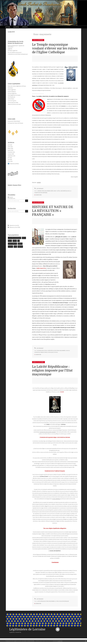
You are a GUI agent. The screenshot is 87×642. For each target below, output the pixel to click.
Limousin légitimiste (12, 93)
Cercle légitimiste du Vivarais (14, 95)
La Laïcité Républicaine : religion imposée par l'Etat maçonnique (52, 370)
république (43, 601)
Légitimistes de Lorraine (27, 629)
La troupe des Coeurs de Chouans (15, 123)
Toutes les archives (14, 163)
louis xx (23, 238)
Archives (16, 27)
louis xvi (68, 350)
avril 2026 (10, 145)
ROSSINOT (63, 106)
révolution (44, 350)
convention (37, 352)
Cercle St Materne (12, 91)
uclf (18, 240)
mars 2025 (10, 161)
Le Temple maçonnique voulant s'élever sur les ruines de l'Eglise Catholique (55, 48)
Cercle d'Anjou (11, 98)
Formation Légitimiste (12, 50)
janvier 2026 (10, 150)
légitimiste (20, 246)
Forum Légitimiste (12, 89)
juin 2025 (10, 157)
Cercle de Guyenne (12, 100)
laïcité (38, 601)
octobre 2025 (11, 154)
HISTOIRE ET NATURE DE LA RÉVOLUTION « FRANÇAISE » (52, 210)
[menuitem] (8, 27)
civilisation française (64, 601)
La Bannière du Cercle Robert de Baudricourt (18, 54)
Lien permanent (38, 188)
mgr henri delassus (65, 190)
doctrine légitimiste (12, 243)
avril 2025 (10, 159)
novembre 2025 (11, 152)
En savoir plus (59, 640)
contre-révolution (51, 350)
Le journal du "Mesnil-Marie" (14, 121)
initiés (52, 190)
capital (58, 190)
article (39, 182)
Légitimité (10, 48)
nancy (15, 246)
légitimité (20, 243)
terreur (42, 352)
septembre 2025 (11, 155)
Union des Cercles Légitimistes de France (17, 86)
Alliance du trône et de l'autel (14, 104)
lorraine (14, 240)
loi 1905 (57, 601)
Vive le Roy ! (10, 88)
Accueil (7, 27)
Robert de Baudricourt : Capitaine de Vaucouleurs (16, 46)
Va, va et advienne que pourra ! (14, 52)
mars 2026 (10, 146)
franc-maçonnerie (46, 190)
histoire (10, 240)
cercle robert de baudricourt (14, 238)
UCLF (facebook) (11, 97)
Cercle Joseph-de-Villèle (13, 102)
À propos (25, 27)
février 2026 (10, 148)
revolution (10, 246)
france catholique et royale (51, 352)
